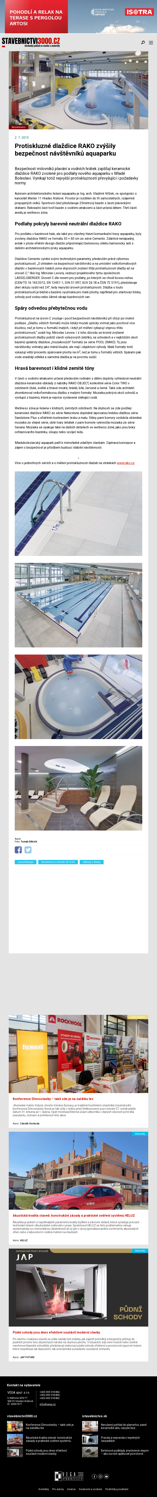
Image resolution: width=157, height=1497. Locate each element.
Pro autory (58, 1489)
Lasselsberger (25, 862)
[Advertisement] (78, 906)
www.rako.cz (125, 463)
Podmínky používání (116, 1489)
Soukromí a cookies (90, 1489)
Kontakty (44, 1489)
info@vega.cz (48, 1404)
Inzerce (71, 1489)
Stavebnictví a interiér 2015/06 (58, 862)
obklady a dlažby (92, 862)
